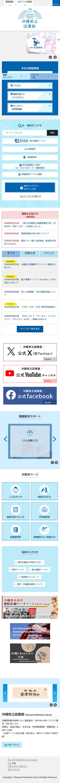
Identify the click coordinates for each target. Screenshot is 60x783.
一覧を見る (30, 217)
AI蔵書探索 (30, 157)
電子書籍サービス (39, 570)
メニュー (56, 4)
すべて (11, 253)
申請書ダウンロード (29, 577)
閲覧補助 (10, 3)
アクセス (16, 85)
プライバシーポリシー (18, 766)
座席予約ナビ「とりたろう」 (18, 96)
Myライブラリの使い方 (30, 196)
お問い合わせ (12, 745)
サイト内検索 (25, 3)
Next (50, 43)
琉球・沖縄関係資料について (29, 584)
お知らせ (30, 253)
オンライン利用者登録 (17, 107)
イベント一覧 (35, 76)
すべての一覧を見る (30, 329)
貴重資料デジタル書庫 (30, 174)
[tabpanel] (30, 441)
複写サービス (17, 570)
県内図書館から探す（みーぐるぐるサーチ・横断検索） (30, 166)
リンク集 (12, 763)
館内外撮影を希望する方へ (29, 562)
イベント (49, 253)
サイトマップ (14, 770)
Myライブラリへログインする (31, 187)
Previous (9, 43)
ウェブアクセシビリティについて (23, 760)
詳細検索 (30, 149)
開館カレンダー (8, 76)
